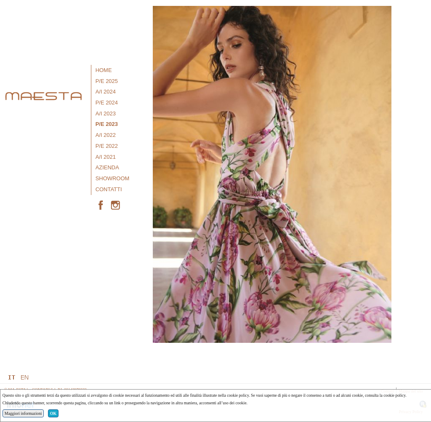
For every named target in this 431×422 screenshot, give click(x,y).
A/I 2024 (106, 91)
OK (53, 413)
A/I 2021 (106, 157)
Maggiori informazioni (23, 413)
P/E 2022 (107, 146)
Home (104, 70)
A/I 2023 (106, 113)
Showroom (113, 178)
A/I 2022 (106, 135)
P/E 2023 (107, 124)
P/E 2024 (107, 102)
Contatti (109, 189)
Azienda (107, 167)
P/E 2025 (107, 81)
